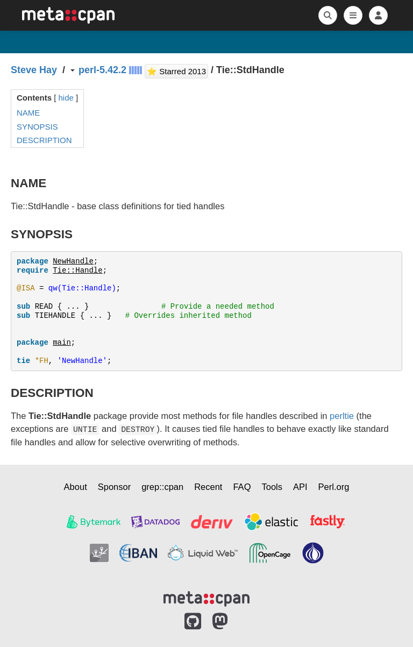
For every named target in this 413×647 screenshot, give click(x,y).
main (62, 342)
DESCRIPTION (44, 140)
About (75, 487)
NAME (28, 112)
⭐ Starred (177, 70)
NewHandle (73, 261)
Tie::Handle (77, 270)
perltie (342, 416)
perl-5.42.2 (102, 70)
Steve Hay (34, 70)
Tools (271, 487)
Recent (208, 487)
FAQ (242, 487)
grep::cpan (162, 487)
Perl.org (334, 487)
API (300, 487)
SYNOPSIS (37, 126)
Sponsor (114, 487)
